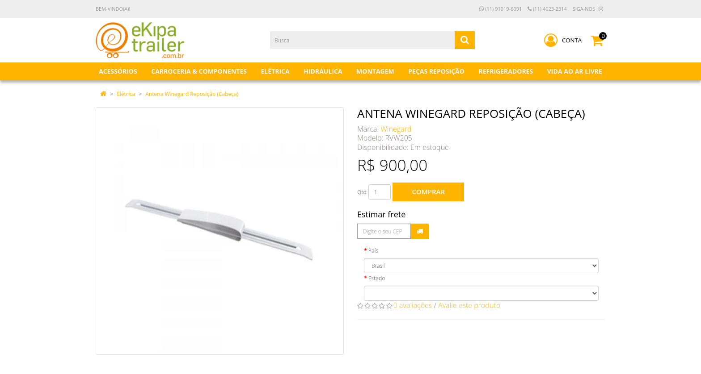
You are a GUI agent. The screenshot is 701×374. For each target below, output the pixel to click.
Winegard (396, 129)
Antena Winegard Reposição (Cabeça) (191, 94)
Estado (376, 278)
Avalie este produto (469, 305)
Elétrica (126, 94)
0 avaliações (412, 305)
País (373, 250)
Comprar (428, 191)
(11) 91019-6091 (500, 8)
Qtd (362, 192)
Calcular (420, 231)
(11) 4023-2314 (547, 8)
